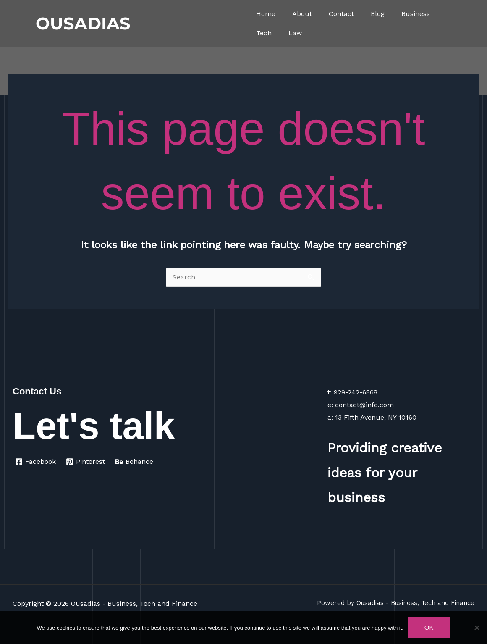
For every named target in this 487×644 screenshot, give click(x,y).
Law (295, 33)
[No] (476, 627)
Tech (264, 33)
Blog (378, 14)
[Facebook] (36, 462)
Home (265, 14)
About (302, 14)
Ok (429, 627)
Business (415, 14)
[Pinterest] (86, 462)
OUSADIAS (83, 23)
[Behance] (135, 462)
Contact (341, 14)
